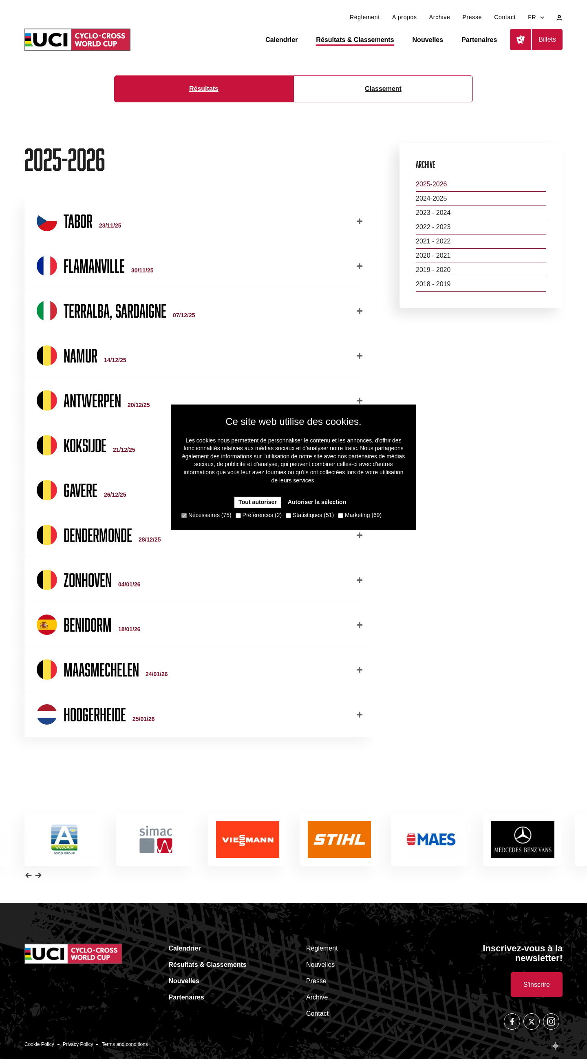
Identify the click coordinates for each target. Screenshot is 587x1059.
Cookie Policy (39, 1044)
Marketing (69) (360, 515)
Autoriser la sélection (317, 502)
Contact (505, 17)
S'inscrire (536, 984)
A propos (404, 17)
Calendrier (281, 39)
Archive (439, 17)
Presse (472, 17)
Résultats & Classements (355, 39)
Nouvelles (428, 39)
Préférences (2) (259, 515)
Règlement (365, 17)
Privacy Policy (78, 1044)
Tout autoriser (258, 502)
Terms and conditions (125, 1044)
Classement (383, 88)
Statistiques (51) (310, 515)
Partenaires (479, 39)
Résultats (203, 88)
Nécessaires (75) (206, 515)
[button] (28, 875)
